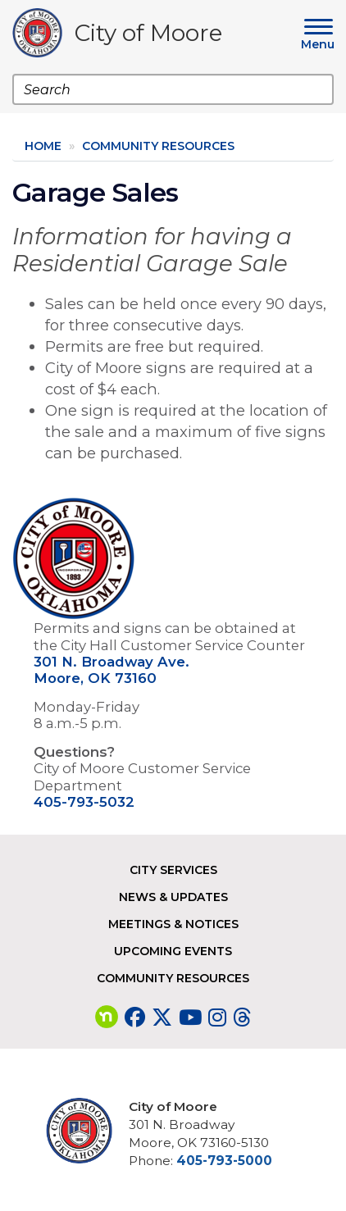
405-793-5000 (224, 1160)
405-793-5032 (84, 802)
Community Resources (158, 146)
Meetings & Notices (173, 924)
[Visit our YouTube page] (190, 1017)
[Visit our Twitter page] (162, 1017)
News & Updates (173, 897)
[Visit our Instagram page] (217, 1017)
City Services (173, 870)
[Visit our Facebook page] (135, 1017)
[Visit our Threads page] (242, 1017)
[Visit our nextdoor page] (106, 1017)
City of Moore (148, 36)
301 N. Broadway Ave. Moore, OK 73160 (111, 669)
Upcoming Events (173, 951)
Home (43, 146)
